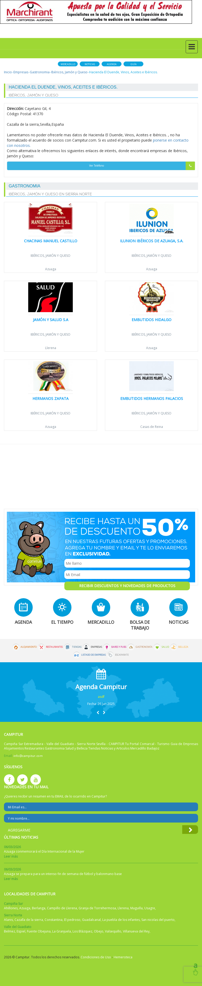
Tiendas (76, 647)
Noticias (90, 64)
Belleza (183, 647)
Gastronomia (40, 72)
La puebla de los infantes (121, 919)
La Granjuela (61, 931)
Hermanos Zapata (50, 398)
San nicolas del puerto (158, 919)
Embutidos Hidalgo (151, 319)
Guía (134, 64)
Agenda (112, 64)
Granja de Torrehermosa (97, 908)
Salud (165, 647)
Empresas (20, 72)
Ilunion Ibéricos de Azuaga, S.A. (151, 240)
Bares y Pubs (118, 647)
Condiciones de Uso (96, 957)
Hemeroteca (123, 957)
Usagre (149, 908)
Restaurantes (54, 647)
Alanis (8, 919)
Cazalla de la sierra (29, 919)
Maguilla (136, 908)
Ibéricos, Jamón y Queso (69, 72)
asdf (101, 696)
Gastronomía (144, 647)
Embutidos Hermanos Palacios (151, 398)
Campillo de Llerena (62, 908)
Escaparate (122, 654)
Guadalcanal (91, 919)
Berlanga (38, 908)
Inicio (8, 72)
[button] (97, 712)
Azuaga (50, 269)
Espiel (21, 931)
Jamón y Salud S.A (50, 319)
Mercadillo (68, 64)
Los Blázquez (82, 931)
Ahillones (11, 908)
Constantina (53, 919)
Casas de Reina (151, 426)
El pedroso (72, 919)
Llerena (50, 348)
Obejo (98, 931)
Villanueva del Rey (136, 931)
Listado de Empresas (93, 654)
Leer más (11, 856)
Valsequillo (113, 931)
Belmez (9, 931)
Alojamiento (29, 647)
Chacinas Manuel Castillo (50, 240)
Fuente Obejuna (39, 931)
